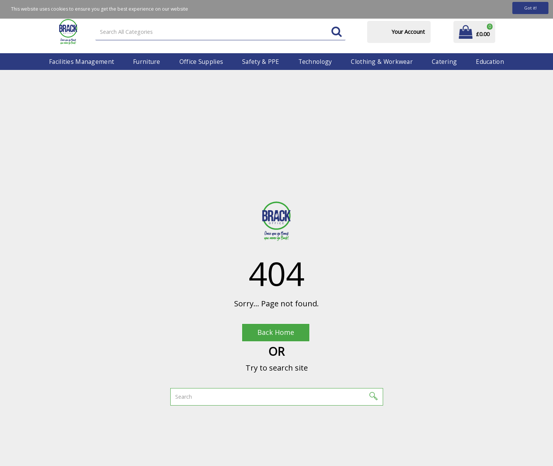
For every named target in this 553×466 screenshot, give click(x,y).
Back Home (275, 332)
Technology (315, 61)
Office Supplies (201, 61)
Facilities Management (81, 61)
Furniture (146, 61)
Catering (444, 61)
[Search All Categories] (220, 32)
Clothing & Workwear (381, 61)
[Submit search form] (336, 32)
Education (490, 61)
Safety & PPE (260, 61)
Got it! (530, 8)
